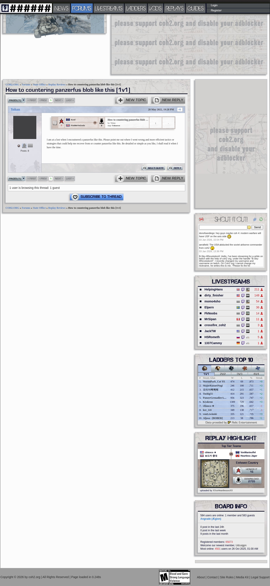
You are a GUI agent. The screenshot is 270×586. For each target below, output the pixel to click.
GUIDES (196, 8)
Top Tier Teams (231, 446)
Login (214, 5)
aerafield (203, 244)
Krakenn (208, 401)
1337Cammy (213, 343)
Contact (212, 577)
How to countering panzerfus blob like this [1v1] (128, 119)
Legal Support (260, 577)
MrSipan (210, 319)
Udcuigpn (241, 545)
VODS (155, 8)
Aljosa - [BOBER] (213, 418)
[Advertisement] (180, 44)
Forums (26, 84)
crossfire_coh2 (215, 325)
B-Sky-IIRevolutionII (209, 256)
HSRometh (212, 337)
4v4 (256, 374)
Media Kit (242, 577)
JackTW (210, 331)
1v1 (206, 374)
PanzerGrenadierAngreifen (218, 397)
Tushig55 (208, 393)
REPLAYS (174, 8)
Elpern (209, 307)
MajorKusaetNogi (213, 385)
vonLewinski (210, 414)
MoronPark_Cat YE (214, 381)
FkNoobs (210, 313)
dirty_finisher (213, 295)
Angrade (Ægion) (210, 518)
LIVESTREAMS (108, 8)
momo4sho (212, 301)
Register (216, 10)
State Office (39, 84)
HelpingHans (213, 289)
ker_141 (207, 409)
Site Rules (227, 577)
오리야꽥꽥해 (210, 389)
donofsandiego (206, 233)
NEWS (61, 8)
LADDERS (136, 8)
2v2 (223, 374)
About (201, 577)
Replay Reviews (57, 84)
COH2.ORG (12, 84)
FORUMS (81, 8)
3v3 (239, 374)
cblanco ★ (208, 405)
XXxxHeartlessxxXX (223, 490)
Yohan (15, 109)
